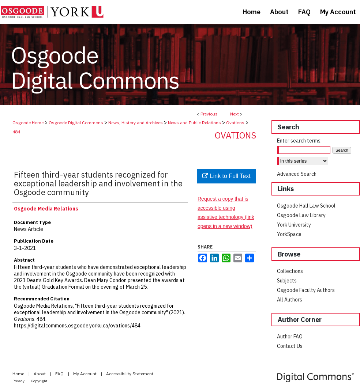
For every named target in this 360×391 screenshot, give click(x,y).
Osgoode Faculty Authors (306, 290)
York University (294, 224)
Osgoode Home (28, 122)
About (40, 373)
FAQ (60, 373)
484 (16, 131)
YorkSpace (289, 234)
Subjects (287, 280)
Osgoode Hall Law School (306, 205)
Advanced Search (296, 174)
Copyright (39, 381)
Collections (290, 271)
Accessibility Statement (129, 373)
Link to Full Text (226, 176)
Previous (209, 114)
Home (18, 373)
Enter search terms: (299, 140)
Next (234, 114)
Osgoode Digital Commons (76, 122)
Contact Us (290, 346)
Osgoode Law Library (301, 215)
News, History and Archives (135, 122)
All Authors (289, 299)
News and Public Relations (194, 122)
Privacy (18, 381)
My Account (85, 373)
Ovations (235, 122)
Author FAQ (290, 336)
